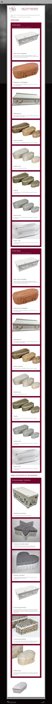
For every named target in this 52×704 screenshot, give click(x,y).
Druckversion (10, 701)
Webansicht (43, 702)
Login (44, 701)
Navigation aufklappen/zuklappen (26, 1)
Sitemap (14, 701)
